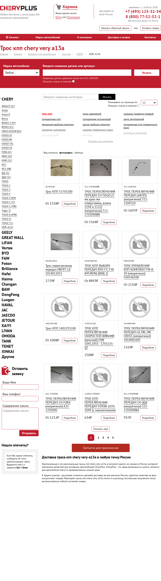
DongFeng (10, 294)
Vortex (7, 248)
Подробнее (70, 203)
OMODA (8, 336)
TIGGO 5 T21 (8, 202)
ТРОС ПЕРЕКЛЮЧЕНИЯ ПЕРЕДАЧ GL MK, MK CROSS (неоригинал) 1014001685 (139, 334)
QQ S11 (6, 172)
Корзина (70, 6)
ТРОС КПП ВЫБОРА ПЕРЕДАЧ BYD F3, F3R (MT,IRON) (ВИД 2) (99, 269)
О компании (84, 37)
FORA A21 (7, 151)
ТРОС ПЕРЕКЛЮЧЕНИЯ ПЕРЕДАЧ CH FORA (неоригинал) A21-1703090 (60, 404)
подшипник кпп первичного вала (140, 126)
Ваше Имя (9, 382)
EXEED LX (7, 135)
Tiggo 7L (6, 210)
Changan (9, 284)
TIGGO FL (6, 218)
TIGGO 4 (6, 193)
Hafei (6, 273)
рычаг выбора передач (96, 124)
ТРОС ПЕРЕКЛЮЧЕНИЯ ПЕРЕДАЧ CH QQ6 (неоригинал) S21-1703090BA (139, 404)
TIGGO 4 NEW (9, 197)
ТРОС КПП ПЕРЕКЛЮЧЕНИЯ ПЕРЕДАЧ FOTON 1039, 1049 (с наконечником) (100, 404)
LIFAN (7, 242)
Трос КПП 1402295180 (60, 328)
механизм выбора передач (58, 124)
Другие (8, 356)
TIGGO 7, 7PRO (9, 206)
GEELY (7, 232)
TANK (6, 341)
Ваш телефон (12, 394)
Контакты (150, 37)
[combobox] (21, 72)
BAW (6, 289)
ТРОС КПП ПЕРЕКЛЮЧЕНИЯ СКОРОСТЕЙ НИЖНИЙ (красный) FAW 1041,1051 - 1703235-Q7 (99, 337)
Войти (59, 17)
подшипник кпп (51, 119)
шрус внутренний (134, 119)
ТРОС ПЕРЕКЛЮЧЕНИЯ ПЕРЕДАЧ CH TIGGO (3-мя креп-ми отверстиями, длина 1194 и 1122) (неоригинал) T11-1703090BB (100, 203)
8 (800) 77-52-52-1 (143, 16)
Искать (146, 73)
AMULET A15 (8, 106)
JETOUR (8, 320)
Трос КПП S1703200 (58, 191)
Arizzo (5, 110)
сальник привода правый (139, 113)
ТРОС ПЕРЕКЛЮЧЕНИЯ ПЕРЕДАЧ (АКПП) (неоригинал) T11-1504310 (139, 197)
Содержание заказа (16, 406)
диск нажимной (92, 113)
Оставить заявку (150, 28)
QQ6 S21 (6, 177)
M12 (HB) (6, 168)
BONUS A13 (8, 126)
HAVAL (7, 304)
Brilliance (10, 268)
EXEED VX (7, 147)
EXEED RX (7, 139)
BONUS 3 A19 (9, 122)
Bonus (5, 118)
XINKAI (8, 351)
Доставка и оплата (119, 37)
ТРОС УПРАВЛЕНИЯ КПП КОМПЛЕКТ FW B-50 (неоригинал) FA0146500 (139, 271)
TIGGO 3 (6, 189)
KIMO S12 (7, 160)
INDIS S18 (7, 156)
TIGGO (5, 181)
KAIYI (6, 325)
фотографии (65, 152)
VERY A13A (7, 227)
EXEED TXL (7, 143)
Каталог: (12, 37)
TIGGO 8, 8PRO (9, 214)
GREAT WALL (13, 237)
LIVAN (7, 330)
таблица (78, 152)
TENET (7, 346)
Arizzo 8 (6, 114)
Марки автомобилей (48, 37)
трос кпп (47, 113)
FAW (6, 258)
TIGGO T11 (7, 222)
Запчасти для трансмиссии (101, 448)
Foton (7, 263)
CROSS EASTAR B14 (11, 131)
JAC (5, 310)
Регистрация (73, 17)
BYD (5, 253)
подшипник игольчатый (97, 119)
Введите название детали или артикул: (69, 66)
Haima (7, 279)
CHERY (7, 99)
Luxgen (8, 299)
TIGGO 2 (6, 185)
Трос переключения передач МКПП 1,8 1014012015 (58, 269)
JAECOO (8, 315)
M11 (4, 164)
